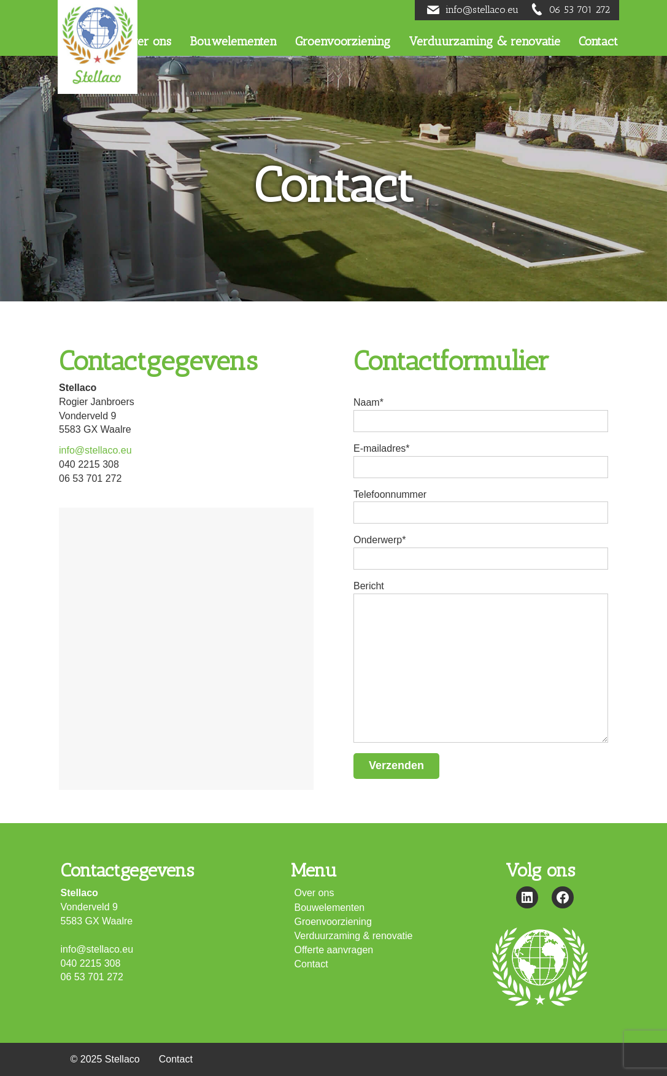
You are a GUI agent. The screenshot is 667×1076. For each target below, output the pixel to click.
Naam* (480, 414)
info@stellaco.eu (482, 9)
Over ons (314, 893)
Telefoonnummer (480, 506)
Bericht (480, 661)
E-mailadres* (480, 460)
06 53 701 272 (579, 9)
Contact (311, 964)
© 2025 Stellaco (105, 1059)
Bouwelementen (330, 907)
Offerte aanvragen (334, 950)
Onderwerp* (480, 552)
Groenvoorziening (333, 921)
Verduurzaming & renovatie (354, 936)
